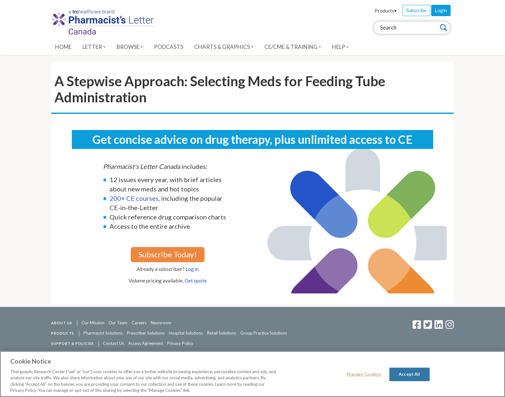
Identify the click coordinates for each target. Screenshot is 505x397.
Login (441, 10)
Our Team (118, 322)
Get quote (196, 280)
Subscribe (416, 10)
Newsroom (161, 322)
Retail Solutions (221, 333)
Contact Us (113, 343)
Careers (139, 322)
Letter (94, 46)
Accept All (409, 374)
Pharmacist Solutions (103, 333)
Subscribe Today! (167, 254)
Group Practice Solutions (263, 333)
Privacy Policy (180, 343)
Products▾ (386, 11)
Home (63, 46)
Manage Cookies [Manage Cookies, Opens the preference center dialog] (364, 374)
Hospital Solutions (186, 333)
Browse (130, 46)
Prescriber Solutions (146, 333)
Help (340, 46)
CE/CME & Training (292, 46)
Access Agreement (145, 343)
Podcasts (168, 46)
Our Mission (92, 322)
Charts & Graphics (223, 46)
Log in (192, 269)
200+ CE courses (134, 198)
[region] (252, 374)
